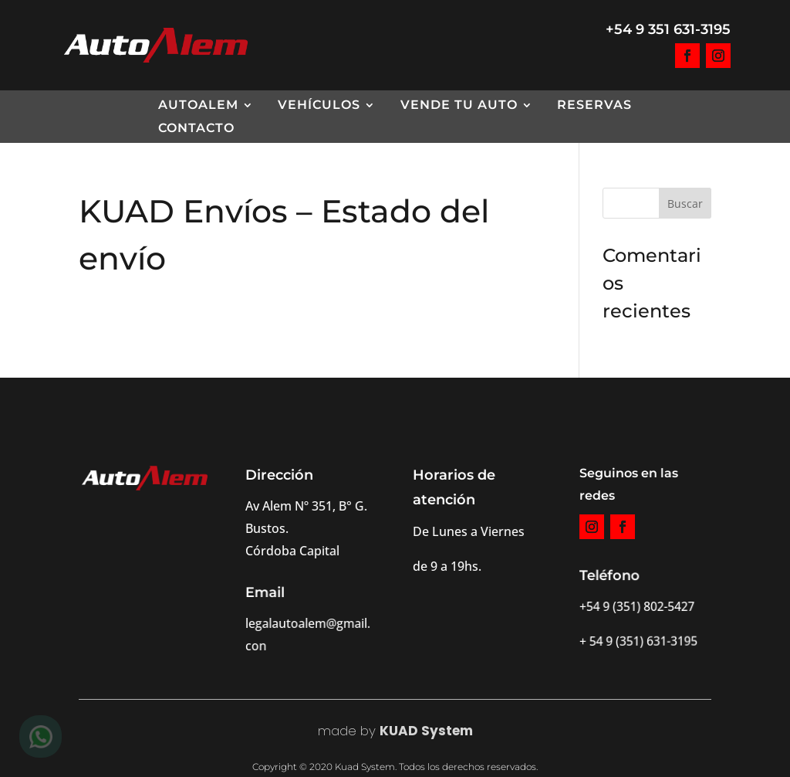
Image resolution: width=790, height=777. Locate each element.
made (337, 730)
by (366, 730)
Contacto (196, 129)
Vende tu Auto (459, 106)
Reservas (594, 106)
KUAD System (426, 730)
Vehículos (319, 106)
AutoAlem (198, 106)
